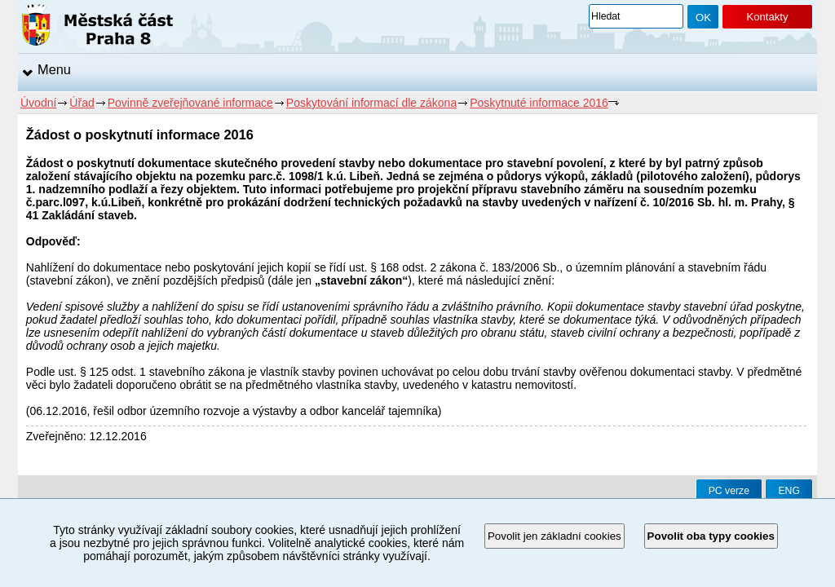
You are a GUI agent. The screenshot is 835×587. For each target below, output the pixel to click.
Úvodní (38, 102)
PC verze (729, 491)
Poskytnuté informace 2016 (539, 102)
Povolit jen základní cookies (554, 536)
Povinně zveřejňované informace (190, 102)
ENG (789, 491)
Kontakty (767, 17)
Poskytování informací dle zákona (371, 102)
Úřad (81, 102)
